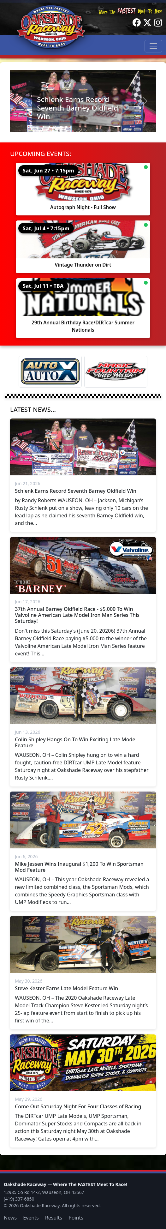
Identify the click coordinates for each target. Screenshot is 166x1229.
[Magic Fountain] (115, 372)
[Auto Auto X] (50, 372)
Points (75, 1217)
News (10, 1217)
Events (31, 1217)
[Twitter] (147, 23)
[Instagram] (158, 23)
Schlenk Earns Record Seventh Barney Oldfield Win (77, 107)
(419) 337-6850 (19, 1199)
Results (53, 1217)
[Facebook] (137, 23)
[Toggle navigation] (153, 46)
